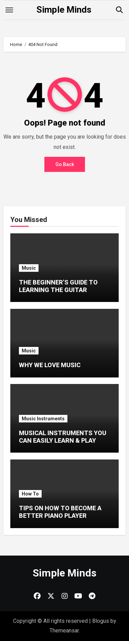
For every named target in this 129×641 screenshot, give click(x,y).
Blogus (100, 621)
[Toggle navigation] (9, 10)
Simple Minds (64, 9)
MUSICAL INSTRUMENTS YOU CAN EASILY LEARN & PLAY (62, 436)
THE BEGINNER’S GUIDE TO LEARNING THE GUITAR (58, 286)
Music (29, 268)
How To (30, 494)
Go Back (64, 164)
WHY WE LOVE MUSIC (49, 365)
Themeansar (64, 630)
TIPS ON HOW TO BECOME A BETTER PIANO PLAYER (60, 511)
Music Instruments (43, 418)
